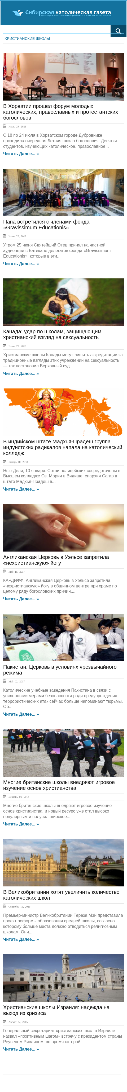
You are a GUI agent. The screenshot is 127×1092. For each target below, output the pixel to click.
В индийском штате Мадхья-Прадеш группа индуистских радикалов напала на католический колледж (62, 447)
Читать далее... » (21, 154)
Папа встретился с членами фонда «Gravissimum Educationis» (46, 224)
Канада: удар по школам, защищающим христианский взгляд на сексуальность (52, 334)
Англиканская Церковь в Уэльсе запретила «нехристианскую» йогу (56, 560)
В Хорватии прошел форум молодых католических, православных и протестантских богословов (60, 112)
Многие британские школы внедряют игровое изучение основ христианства (59, 785)
